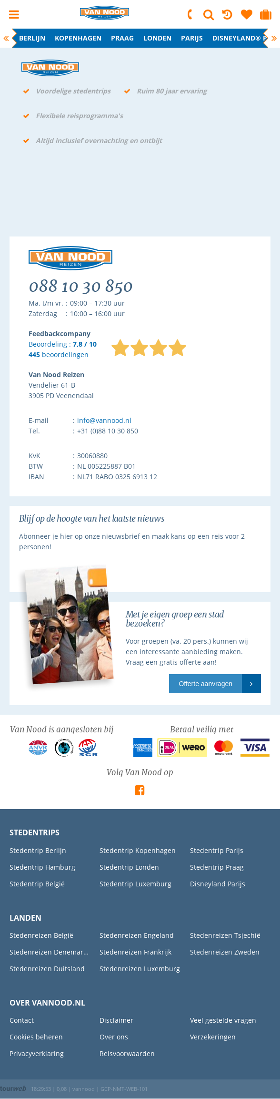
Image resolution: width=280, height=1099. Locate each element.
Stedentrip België (37, 883)
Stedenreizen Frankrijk (135, 951)
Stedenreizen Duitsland (47, 968)
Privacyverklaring (37, 1053)
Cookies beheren (36, 1036)
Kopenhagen (78, 37)
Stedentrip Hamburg (42, 867)
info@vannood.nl (104, 420)
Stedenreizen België (41, 935)
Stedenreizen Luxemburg (140, 968)
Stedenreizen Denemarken (50, 951)
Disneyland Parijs (217, 883)
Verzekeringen (213, 1036)
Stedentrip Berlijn (38, 850)
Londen (157, 37)
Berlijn (32, 37)
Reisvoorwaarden (127, 1053)
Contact (22, 1020)
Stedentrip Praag (217, 867)
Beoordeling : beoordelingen (63, 349)
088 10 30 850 (190, 14)
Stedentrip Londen (129, 867)
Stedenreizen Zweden (225, 951)
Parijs (192, 37)
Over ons (114, 1036)
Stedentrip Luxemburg (135, 883)
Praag (122, 37)
